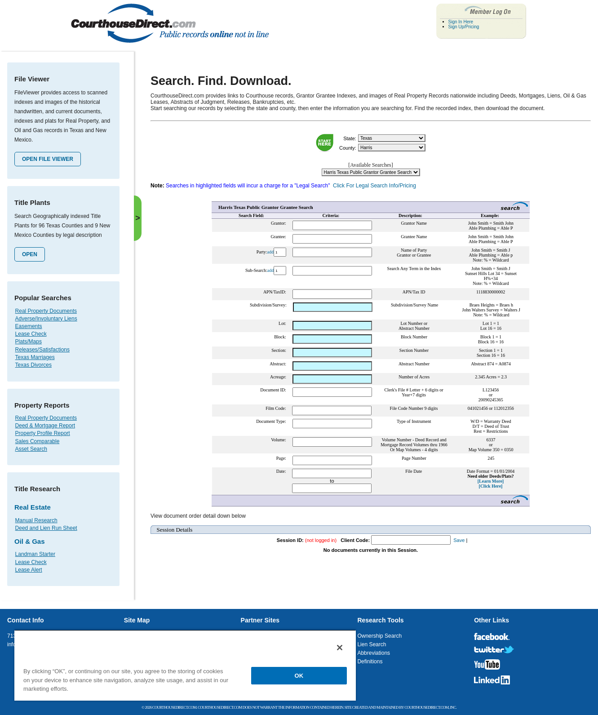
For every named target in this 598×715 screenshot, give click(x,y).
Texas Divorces (33, 365)
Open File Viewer (47, 159)
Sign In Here (461, 21)
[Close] (340, 647)
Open (29, 254)
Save (459, 540)
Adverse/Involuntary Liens (46, 318)
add (270, 251)
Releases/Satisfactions (42, 349)
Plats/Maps (28, 341)
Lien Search (371, 644)
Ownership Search (379, 636)
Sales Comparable (37, 441)
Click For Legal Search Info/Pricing (374, 185)
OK (299, 675)
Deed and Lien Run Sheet (46, 528)
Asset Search (31, 449)
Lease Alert (28, 570)
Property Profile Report (42, 433)
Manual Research (36, 520)
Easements (28, 326)
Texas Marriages (35, 357)
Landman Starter (35, 554)
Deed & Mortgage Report (45, 425)
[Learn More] (491, 481)
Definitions (369, 661)
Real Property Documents (46, 311)
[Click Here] (491, 486)
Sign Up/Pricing (463, 26)
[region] (185, 665)
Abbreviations (373, 653)
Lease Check (31, 334)
